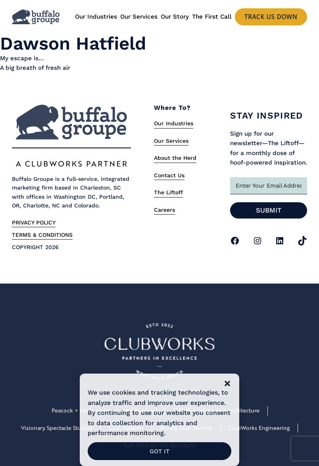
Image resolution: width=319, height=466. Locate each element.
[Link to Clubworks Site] (159, 353)
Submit (269, 210)
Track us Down (271, 17)
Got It (159, 451)
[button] (227, 383)
